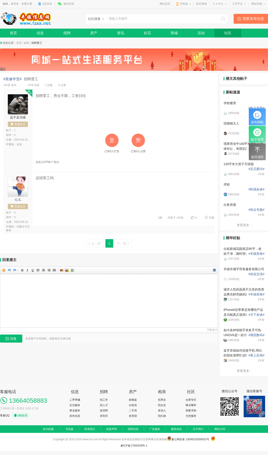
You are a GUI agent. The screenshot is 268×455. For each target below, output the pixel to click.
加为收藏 (48, 429)
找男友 (162, 399)
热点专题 (256, 108)
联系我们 (89, 429)
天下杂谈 (256, 314)
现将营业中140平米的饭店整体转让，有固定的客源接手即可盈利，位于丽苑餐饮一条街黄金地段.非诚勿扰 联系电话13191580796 (244, 146)
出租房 (133, 405)
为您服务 (191, 415)
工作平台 (237, 3)
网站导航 (256, 3)
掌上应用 (256, 355)
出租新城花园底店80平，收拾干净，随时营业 (243, 251)
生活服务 (74, 405)
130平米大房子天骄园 (239, 164)
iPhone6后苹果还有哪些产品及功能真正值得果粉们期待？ (244, 312)
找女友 (162, 405)
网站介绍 (219, 429)
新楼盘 (133, 399)
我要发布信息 (253, 19)
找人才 (104, 405)
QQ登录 (47, 3)
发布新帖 (257, 117)
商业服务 (74, 410)
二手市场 (74, 399)
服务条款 (176, 429)
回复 (211, 217)
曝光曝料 (191, 405)
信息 (40, 33)
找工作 (104, 399)
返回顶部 (257, 152)
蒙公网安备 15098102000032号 (190, 439)
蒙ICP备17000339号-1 (134, 445)
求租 (227, 184)
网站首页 (165, 3)
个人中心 (218, 3)
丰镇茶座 (256, 253)
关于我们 (198, 429)
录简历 (104, 415)
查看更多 (244, 225)
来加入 (162, 410)
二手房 (133, 410)
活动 (201, 33)
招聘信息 (133, 429)
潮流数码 (256, 335)
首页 (13, 33)
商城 (174, 33)
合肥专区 (191, 399)
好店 (147, 33)
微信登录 (68, 3)
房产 (93, 33)
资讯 (120, 33)
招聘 (67, 33)
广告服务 (154, 429)
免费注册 (26, 3)
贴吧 (26, 42)
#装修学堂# (12, 79)
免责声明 (111, 429)
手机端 (184, 3)
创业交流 (256, 274)
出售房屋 (230, 204)
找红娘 (162, 415)
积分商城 (201, 3)
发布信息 (74, 415)
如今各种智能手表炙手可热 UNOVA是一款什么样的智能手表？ (243, 332)
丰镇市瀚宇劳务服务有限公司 (244, 269)
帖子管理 (257, 134)
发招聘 (104, 410)
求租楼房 (230, 103)
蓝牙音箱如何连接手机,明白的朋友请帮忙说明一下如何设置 (244, 353)
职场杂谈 (256, 189)
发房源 (133, 415)
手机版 (69, 429)
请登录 (15, 3)
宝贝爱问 (256, 169)
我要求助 (191, 410)
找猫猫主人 (231, 123)
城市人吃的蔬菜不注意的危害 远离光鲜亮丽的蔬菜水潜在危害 (244, 292)
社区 (227, 33)
